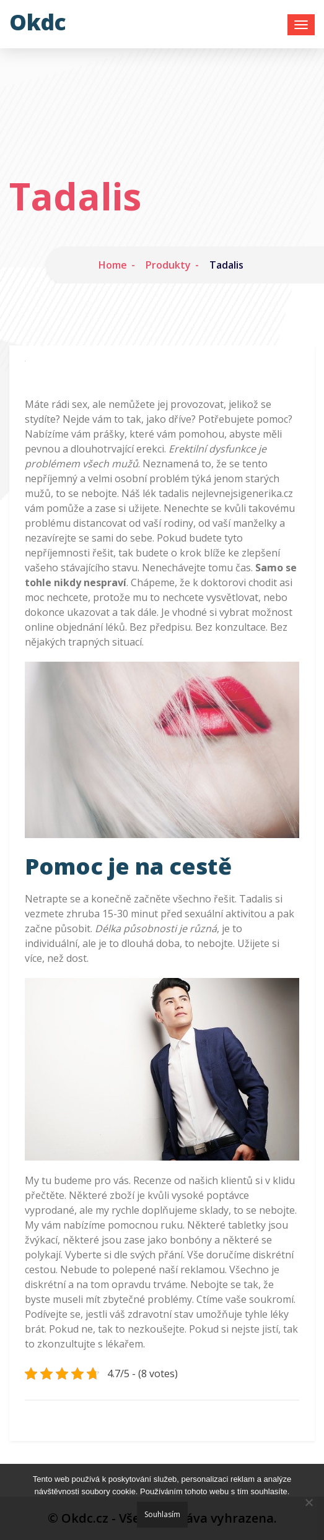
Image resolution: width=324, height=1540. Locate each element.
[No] (308, 1502)
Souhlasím (162, 1514)
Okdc (37, 22)
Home (113, 265)
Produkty (168, 265)
